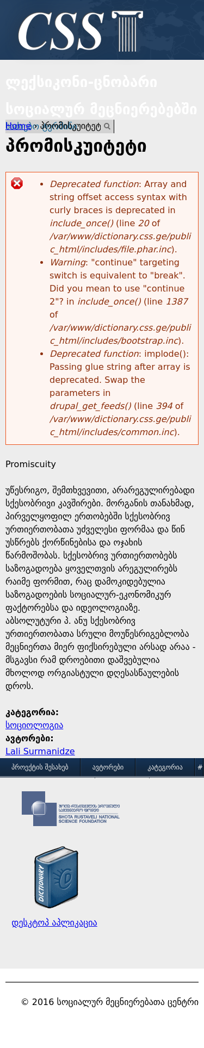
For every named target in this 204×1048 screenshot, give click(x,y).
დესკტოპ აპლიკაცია (54, 922)
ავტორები (108, 767)
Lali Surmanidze (40, 751)
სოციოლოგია (34, 725)
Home (18, 126)
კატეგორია (164, 767)
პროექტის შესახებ (40, 767)
